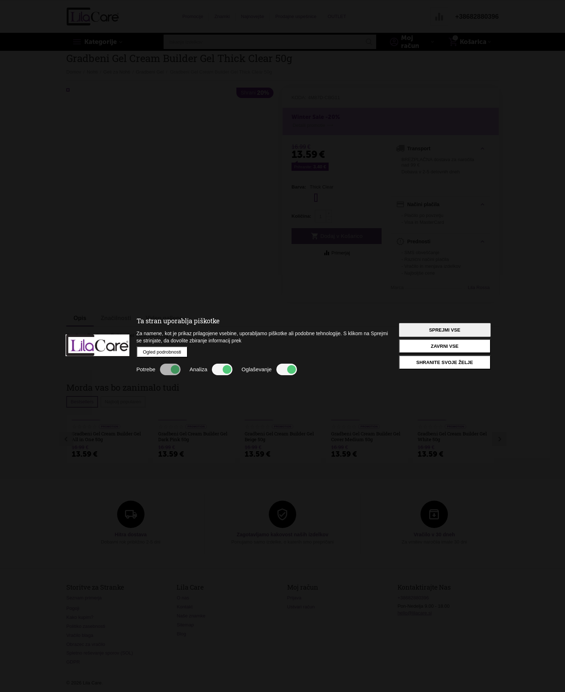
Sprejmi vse (445, 330)
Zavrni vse (444, 346)
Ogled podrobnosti (162, 352)
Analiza (211, 369)
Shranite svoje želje (444, 362)
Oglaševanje (269, 369)
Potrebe (159, 369)
